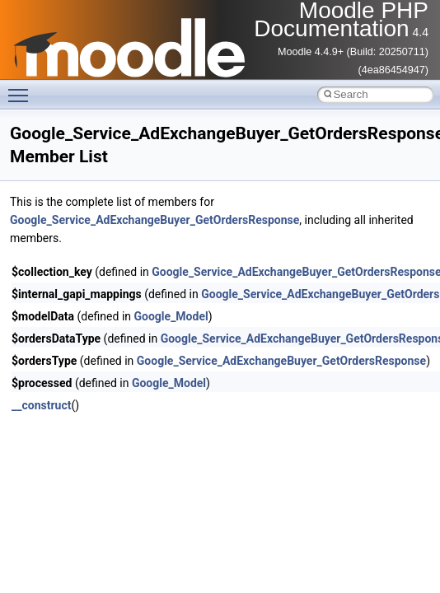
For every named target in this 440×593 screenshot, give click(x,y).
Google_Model (171, 316)
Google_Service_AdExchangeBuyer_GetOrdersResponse (154, 219)
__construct (41, 405)
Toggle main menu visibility (22, 88)
